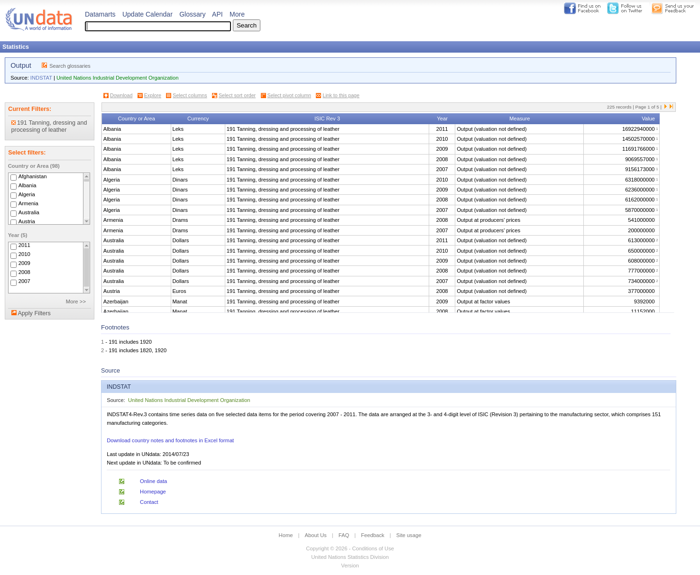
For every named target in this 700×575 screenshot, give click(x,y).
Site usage (409, 535)
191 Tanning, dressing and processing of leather (49, 126)
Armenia (28, 203)
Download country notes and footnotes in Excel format (170, 440)
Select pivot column (289, 95)
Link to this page (340, 95)
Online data (153, 481)
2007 (24, 281)
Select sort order (237, 95)
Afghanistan (32, 176)
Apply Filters (34, 313)
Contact (149, 502)
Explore (152, 95)
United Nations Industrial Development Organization (117, 78)
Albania (27, 185)
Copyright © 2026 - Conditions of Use (350, 548)
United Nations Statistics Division (350, 557)
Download (121, 95)
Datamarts (100, 14)
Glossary (192, 14)
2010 (24, 254)
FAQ (344, 535)
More (237, 14)
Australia (28, 212)
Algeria (26, 194)
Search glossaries (70, 66)
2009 (24, 263)
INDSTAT (41, 78)
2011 (24, 245)
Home (286, 535)
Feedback (372, 535)
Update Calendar (147, 14)
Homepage (153, 491)
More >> (76, 301)
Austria (26, 221)
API (217, 14)
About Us (316, 535)
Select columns (190, 95)
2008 (24, 272)
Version (350, 565)
